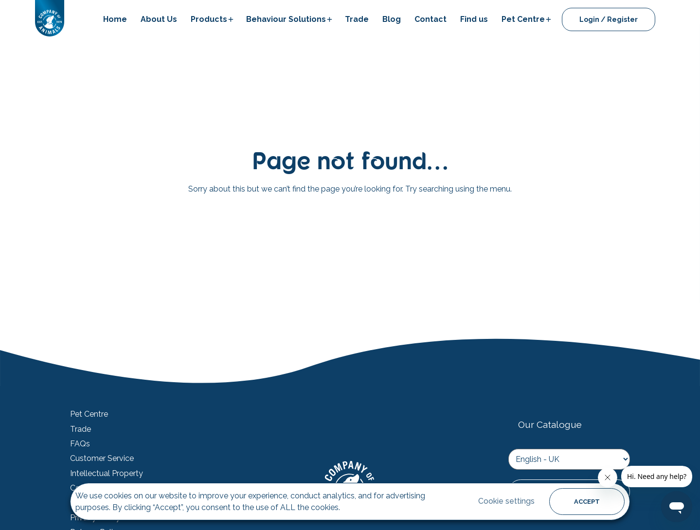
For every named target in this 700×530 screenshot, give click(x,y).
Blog (391, 19)
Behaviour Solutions (286, 19)
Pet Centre (523, 19)
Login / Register (608, 19)
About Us (159, 19)
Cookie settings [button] (506, 501)
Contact (430, 19)
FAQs (80, 444)
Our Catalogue (550, 424)
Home (115, 19)
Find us (474, 19)
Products (209, 19)
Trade (357, 19)
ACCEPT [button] (587, 501)
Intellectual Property (106, 473)
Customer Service (102, 458)
